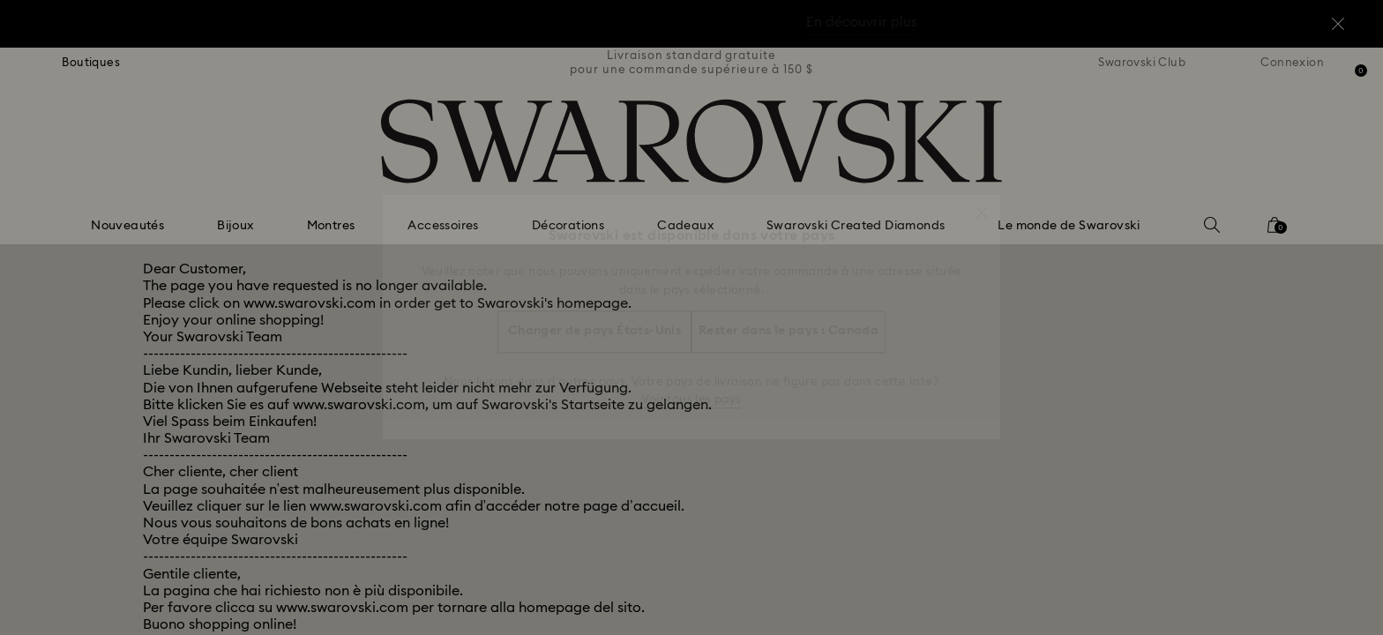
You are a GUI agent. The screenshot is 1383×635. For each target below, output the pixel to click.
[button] (982, 204)
